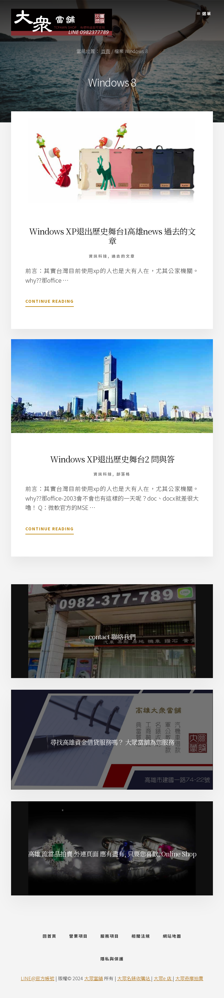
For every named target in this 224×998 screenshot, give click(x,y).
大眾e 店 (163, 978)
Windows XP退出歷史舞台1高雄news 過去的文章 (112, 236)
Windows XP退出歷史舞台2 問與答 (112, 459)
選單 (206, 13)
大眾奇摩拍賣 (189, 978)
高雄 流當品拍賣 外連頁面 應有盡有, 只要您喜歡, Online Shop (112, 853)
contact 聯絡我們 (112, 636)
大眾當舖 (93, 978)
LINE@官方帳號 (37, 978)
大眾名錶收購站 (134, 978)
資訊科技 (98, 256)
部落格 (123, 474)
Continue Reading (49, 302)
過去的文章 (123, 256)
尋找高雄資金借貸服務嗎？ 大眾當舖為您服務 (112, 742)
